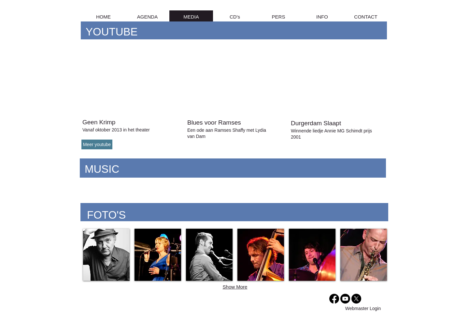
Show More (235, 287)
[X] (356, 299)
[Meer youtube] (96, 144)
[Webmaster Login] (363, 308)
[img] (312, 255)
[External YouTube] (128, 80)
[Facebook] (334, 299)
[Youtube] (345, 299)
